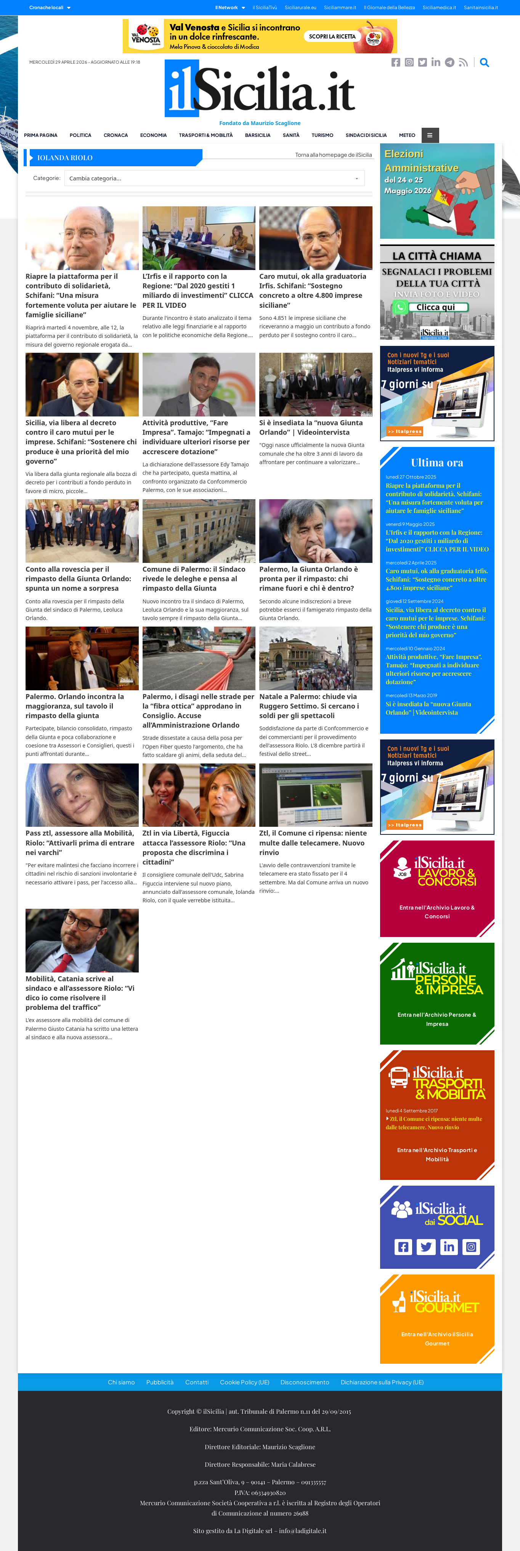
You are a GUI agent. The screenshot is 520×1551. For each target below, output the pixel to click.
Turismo (323, 135)
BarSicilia (258, 135)
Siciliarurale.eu (300, 7)
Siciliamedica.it (439, 7)
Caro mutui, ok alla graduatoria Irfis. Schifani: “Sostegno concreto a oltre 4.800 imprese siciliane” (437, 579)
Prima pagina (41, 135)
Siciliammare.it (340, 7)
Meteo (407, 135)
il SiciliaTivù (265, 7)
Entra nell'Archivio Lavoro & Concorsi (437, 912)
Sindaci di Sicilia (366, 135)
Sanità (291, 135)
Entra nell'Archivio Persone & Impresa (437, 1019)
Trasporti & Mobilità (206, 135)
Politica (80, 135)
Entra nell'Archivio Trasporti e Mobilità (437, 1154)
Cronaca (116, 135)
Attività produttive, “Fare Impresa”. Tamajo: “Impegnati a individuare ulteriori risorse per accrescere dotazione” (434, 669)
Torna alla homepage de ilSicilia (333, 154)
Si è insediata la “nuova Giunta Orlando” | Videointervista (428, 708)
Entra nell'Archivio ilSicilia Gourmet (437, 1339)
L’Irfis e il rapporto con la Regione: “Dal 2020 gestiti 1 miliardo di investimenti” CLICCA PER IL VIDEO (437, 540)
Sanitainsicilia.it (481, 7)
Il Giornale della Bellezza (389, 7)
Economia (153, 135)
